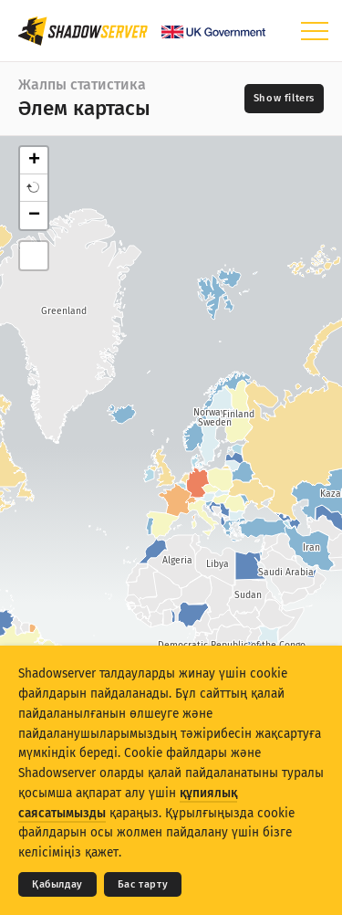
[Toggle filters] (284, 98)
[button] (33, 188)
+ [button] (34, 160)
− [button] (34, 215)
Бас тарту (143, 884)
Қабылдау (57, 884)
